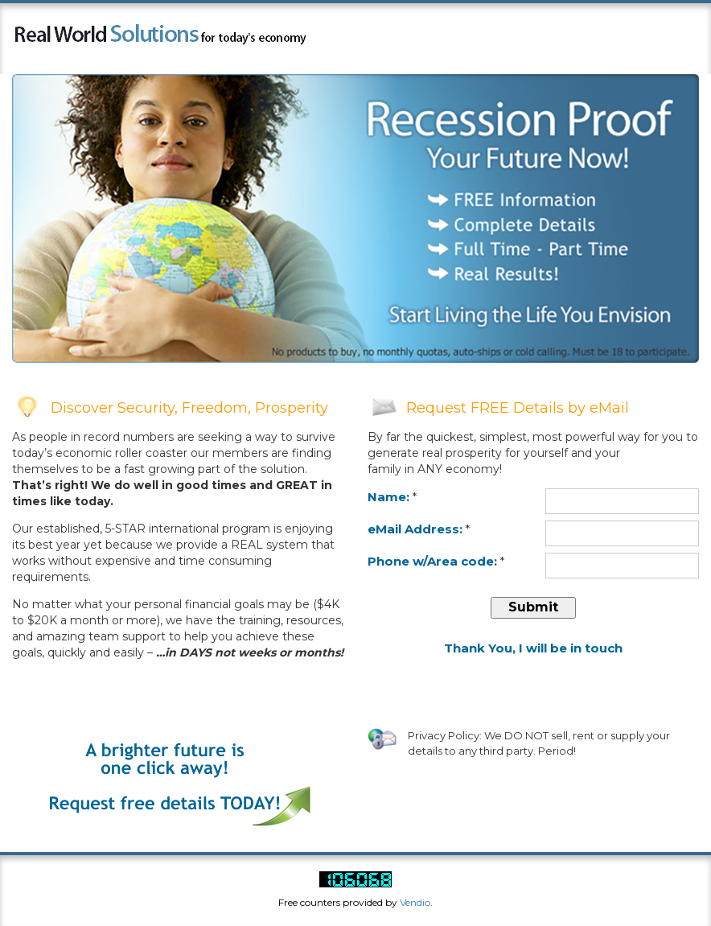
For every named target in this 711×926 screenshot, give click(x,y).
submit (533, 607)
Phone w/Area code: (432, 561)
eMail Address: (415, 529)
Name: (388, 496)
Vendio (415, 902)
